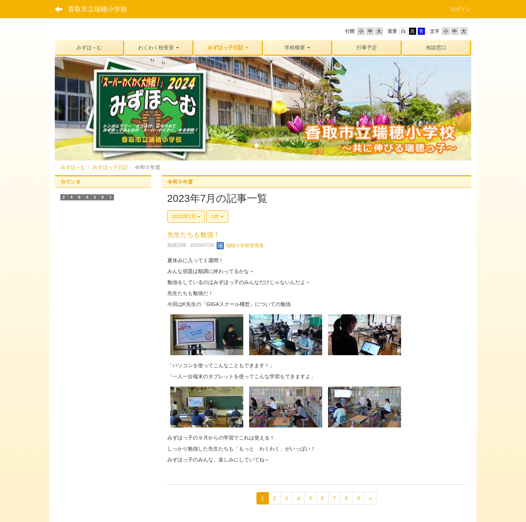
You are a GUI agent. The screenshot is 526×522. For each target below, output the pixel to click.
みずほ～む (73, 167)
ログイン (461, 9)
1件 (217, 216)
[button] (159, 47)
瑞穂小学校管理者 (240, 245)
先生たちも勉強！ (193, 234)
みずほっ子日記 (110, 167)
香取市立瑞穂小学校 (97, 9)
